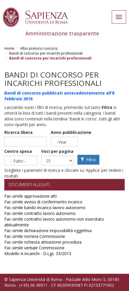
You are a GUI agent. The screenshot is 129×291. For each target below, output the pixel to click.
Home (9, 48)
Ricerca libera (18, 132)
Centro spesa (18, 151)
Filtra (88, 159)
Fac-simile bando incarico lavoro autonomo (45, 207)
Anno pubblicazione (71, 132)
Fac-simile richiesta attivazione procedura (42, 242)
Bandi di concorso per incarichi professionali (46, 53)
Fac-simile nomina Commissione (34, 236)
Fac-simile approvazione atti (30, 196)
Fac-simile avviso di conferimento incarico (43, 202)
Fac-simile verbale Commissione (34, 247)
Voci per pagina (57, 151)
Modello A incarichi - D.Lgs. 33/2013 (37, 253)
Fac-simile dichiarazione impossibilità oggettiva (48, 230)
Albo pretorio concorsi (39, 48)
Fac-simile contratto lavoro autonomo (40, 213)
